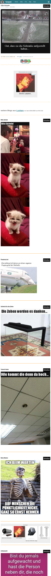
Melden (11, 56)
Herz (34, 1)
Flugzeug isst (4, 259)
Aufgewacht (4, 550)
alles (21, 1)
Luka (20, 56)
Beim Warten (4, 457)
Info (14, 56)
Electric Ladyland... (25, 93)
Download (8, 56)
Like (2, 56)
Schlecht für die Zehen (7, 306)
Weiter (47, 6)
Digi (30, 1)
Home (16, 1)
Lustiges (7, 6)
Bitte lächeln (4, 119)
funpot (8, 2)
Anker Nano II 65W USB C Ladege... (32, 540)
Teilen (4, 56)
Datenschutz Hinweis (25, 63)
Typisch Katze (5, 369)
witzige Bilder (12, 6)
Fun (26, 1)
